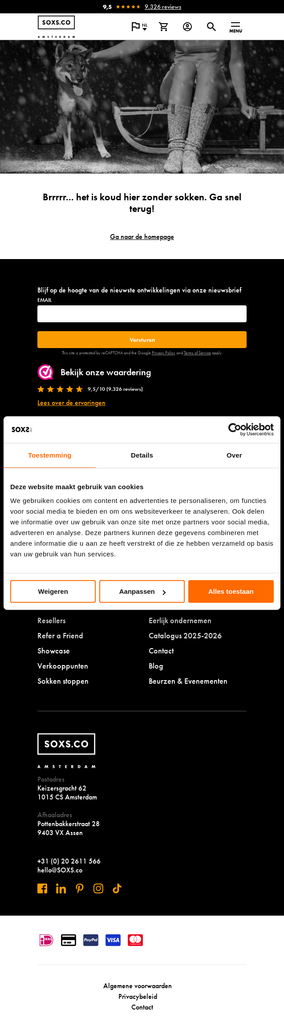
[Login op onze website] (187, 27)
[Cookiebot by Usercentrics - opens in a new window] (235, 429)
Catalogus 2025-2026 (185, 635)
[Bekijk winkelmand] (163, 27)
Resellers (51, 620)
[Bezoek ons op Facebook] (42, 888)
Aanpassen (142, 591)
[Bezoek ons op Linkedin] (61, 888)
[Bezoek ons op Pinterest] (80, 888)
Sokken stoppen (63, 681)
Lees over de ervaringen (71, 402)
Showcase (53, 650)
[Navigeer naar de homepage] (56, 27)
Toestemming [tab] (50, 455)
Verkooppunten (62, 666)
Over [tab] (234, 455)
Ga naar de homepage (142, 236)
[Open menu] (235, 27)
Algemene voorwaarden (137, 985)
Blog (156, 666)
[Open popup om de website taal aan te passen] (139, 27)
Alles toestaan (231, 591)
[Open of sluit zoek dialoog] (211, 27)
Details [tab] (142, 455)
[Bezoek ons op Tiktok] (117, 888)
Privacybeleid (137, 996)
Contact (161, 650)
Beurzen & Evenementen (188, 681)
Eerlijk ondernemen (180, 620)
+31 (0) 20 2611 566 (69, 861)
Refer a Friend (60, 635)
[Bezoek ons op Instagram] (98, 888)
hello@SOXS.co (59, 870)
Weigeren (53, 591)
